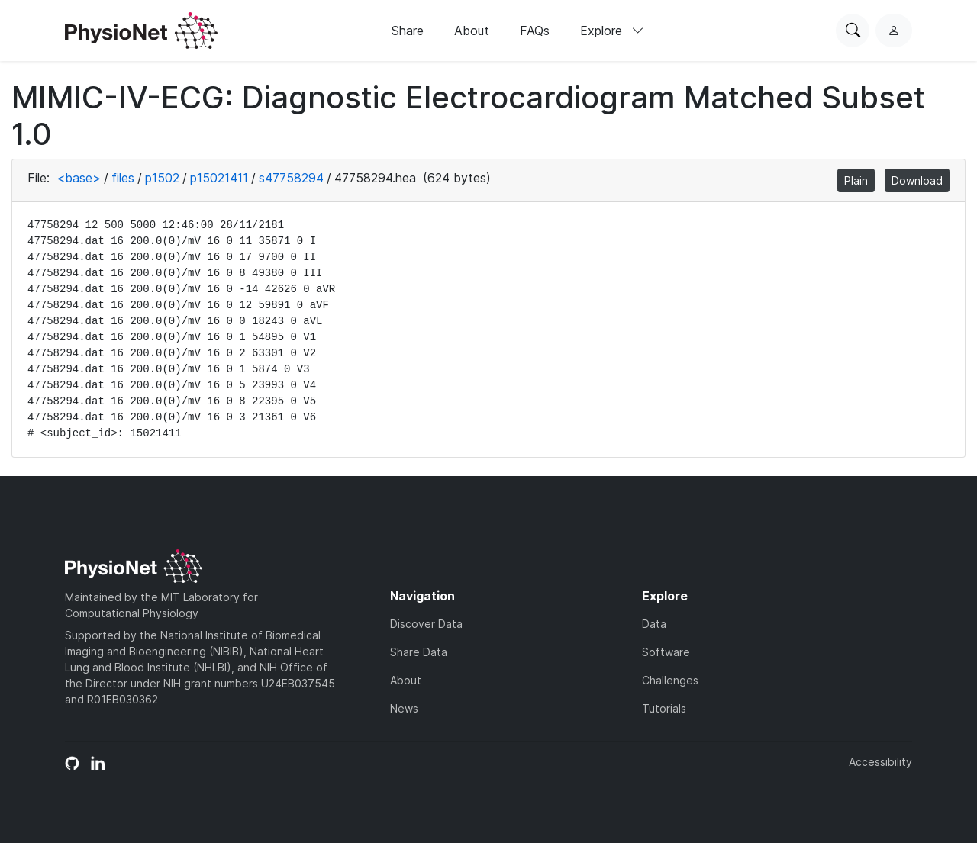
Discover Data (426, 623)
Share (408, 30)
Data (654, 623)
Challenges (670, 680)
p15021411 (219, 177)
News (404, 708)
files (122, 177)
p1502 (162, 177)
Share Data (418, 651)
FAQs (535, 30)
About (471, 30)
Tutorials (664, 708)
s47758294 (291, 177)
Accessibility (880, 761)
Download (917, 180)
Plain (856, 180)
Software (666, 651)
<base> (78, 177)
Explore (612, 30)
